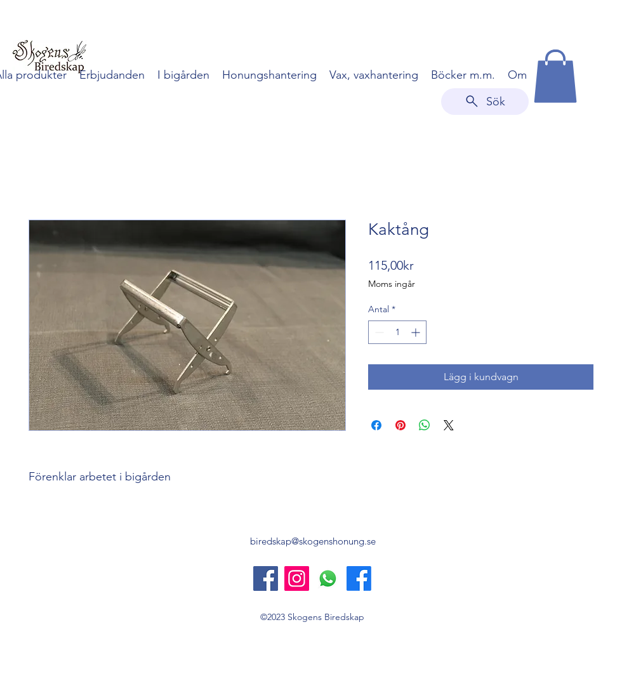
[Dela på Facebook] (376, 425)
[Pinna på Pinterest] (400, 425)
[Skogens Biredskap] (265, 578)
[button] (555, 76)
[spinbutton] (397, 332)
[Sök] (485, 101)
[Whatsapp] (327, 578)
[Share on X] (448, 425)
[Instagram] (296, 578)
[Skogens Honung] (359, 578)
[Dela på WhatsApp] (424, 425)
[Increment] (417, 332)
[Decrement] (378, 332)
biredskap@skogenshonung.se (313, 541)
